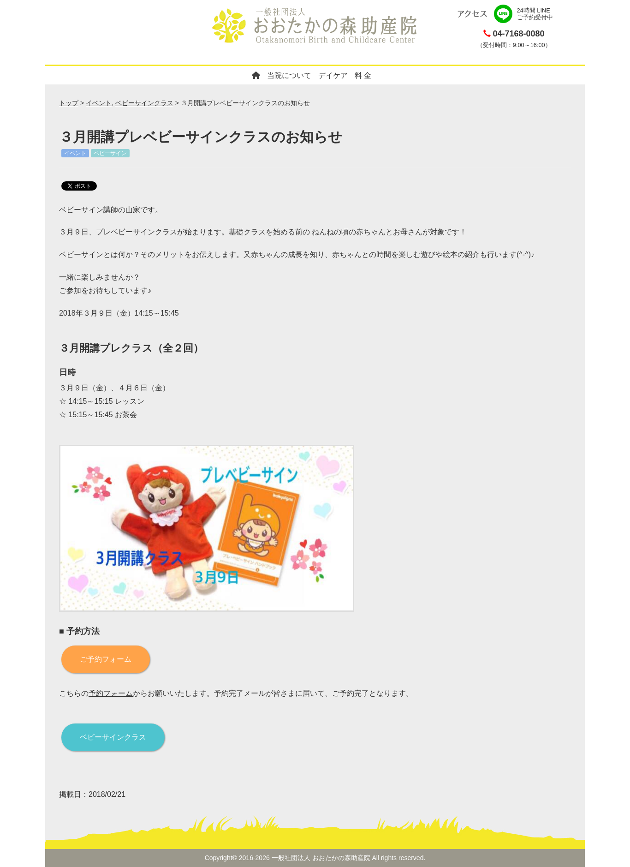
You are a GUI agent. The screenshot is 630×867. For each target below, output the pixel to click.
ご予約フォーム (105, 659)
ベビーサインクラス (144, 103)
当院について (289, 75)
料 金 (363, 75)
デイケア (333, 75)
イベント (99, 103)
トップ (68, 103)
